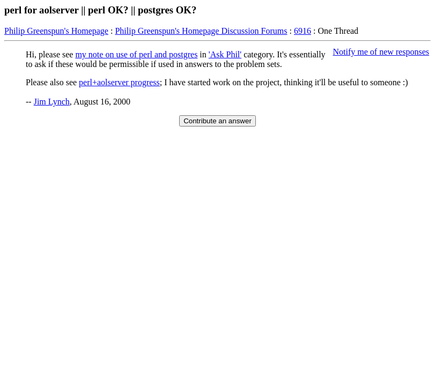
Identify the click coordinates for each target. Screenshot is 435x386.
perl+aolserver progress (119, 82)
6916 (302, 30)
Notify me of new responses (381, 51)
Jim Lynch (52, 101)
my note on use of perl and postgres (136, 54)
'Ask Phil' (225, 54)
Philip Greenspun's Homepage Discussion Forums (201, 30)
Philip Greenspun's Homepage (56, 30)
